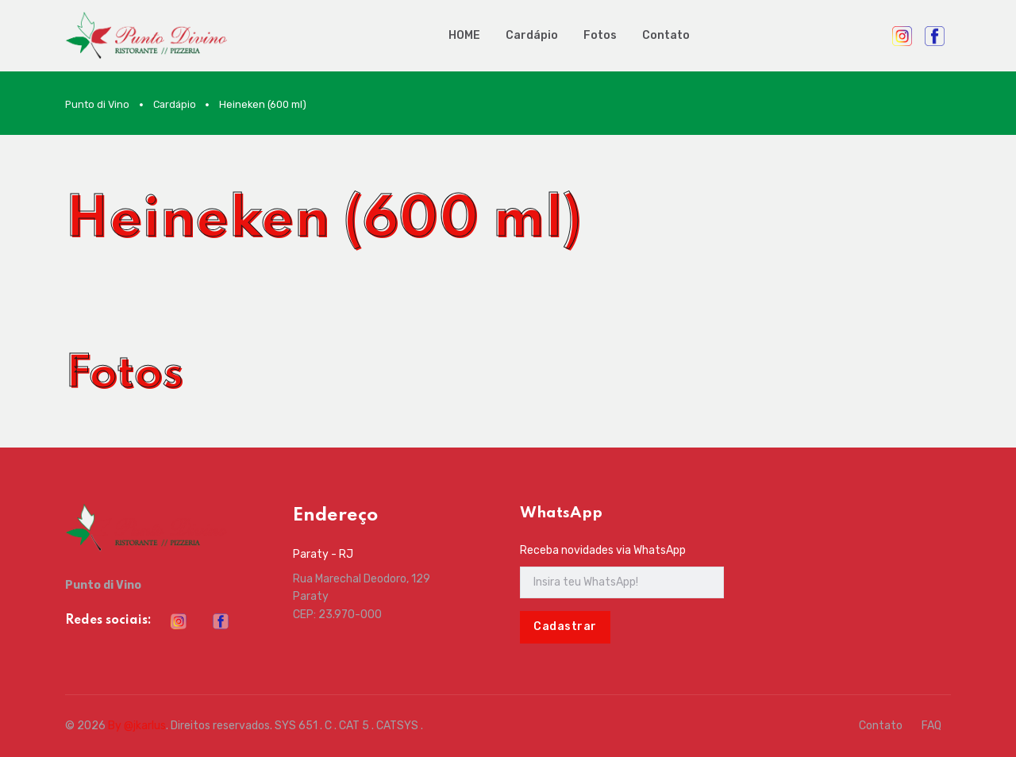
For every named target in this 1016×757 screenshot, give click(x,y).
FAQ (931, 725)
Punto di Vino (97, 104)
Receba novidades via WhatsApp (603, 550)
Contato (666, 35)
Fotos (600, 35)
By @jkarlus (137, 725)
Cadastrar (565, 626)
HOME (464, 35)
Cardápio (532, 35)
